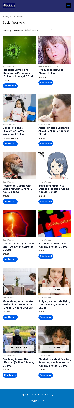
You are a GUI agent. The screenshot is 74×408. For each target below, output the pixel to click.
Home (5, 17)
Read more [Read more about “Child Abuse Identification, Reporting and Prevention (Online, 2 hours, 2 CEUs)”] (46, 375)
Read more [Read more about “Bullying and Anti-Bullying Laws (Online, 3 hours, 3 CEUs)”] (46, 317)
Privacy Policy (37, 401)
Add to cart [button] (10, 86)
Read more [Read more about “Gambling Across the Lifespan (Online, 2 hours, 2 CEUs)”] (10, 375)
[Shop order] (37, 30)
